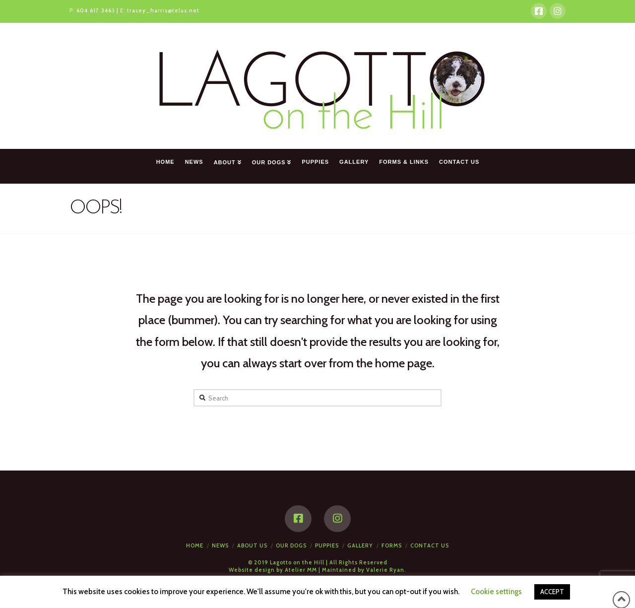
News (220, 545)
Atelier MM (301, 569)
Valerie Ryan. (386, 569)
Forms (391, 545)
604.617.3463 (95, 10)
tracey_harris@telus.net (163, 10)
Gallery (360, 545)
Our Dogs (291, 545)
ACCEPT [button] (552, 592)
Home (194, 545)
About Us (252, 545)
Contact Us (429, 545)
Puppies (327, 545)
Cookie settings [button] (496, 591)
